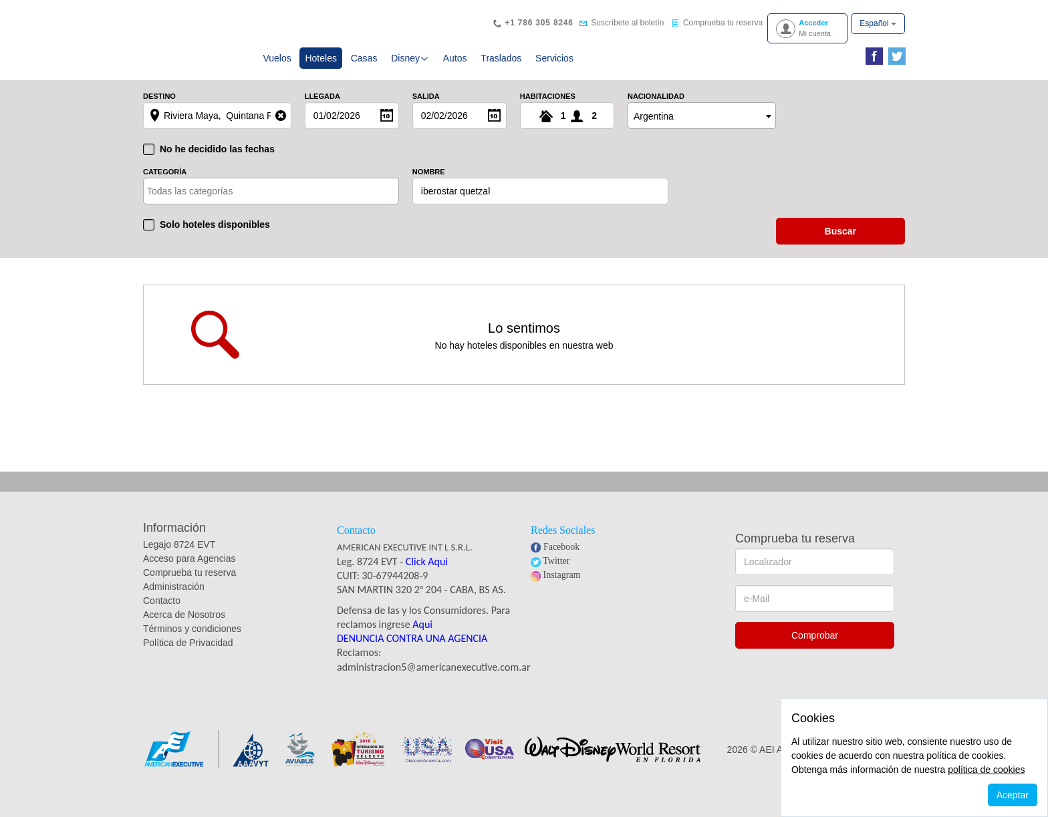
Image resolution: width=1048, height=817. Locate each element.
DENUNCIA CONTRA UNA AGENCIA (412, 651)
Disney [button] (410, 66)
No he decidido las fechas (217, 162)
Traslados (501, 66)
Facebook (561, 560)
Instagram (562, 588)
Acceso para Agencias (189, 571)
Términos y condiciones (192, 642)
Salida (426, 110)
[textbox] (205, 204)
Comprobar (814, 648)
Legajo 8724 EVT (179, 557)
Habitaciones (547, 110)
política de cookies (986, 769)
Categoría (164, 185)
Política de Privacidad (188, 656)
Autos (455, 66)
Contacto (161, 614)
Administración (174, 600)
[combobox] (702, 129)
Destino (159, 110)
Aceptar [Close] (1013, 795)
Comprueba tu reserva (189, 586)
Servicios (554, 66)
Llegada (322, 110)
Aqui (422, 637)
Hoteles (323, 65)
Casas (364, 66)
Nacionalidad (656, 110)
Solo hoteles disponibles (215, 237)
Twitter (556, 574)
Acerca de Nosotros (184, 628)
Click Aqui (427, 574)
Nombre (428, 185)
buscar (840, 244)
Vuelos (277, 66)
